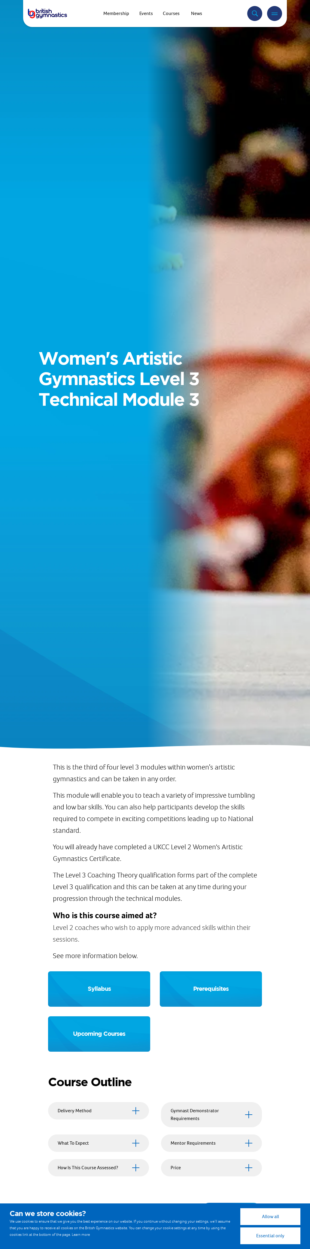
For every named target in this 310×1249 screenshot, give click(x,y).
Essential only (270, 1236)
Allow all (270, 1216)
